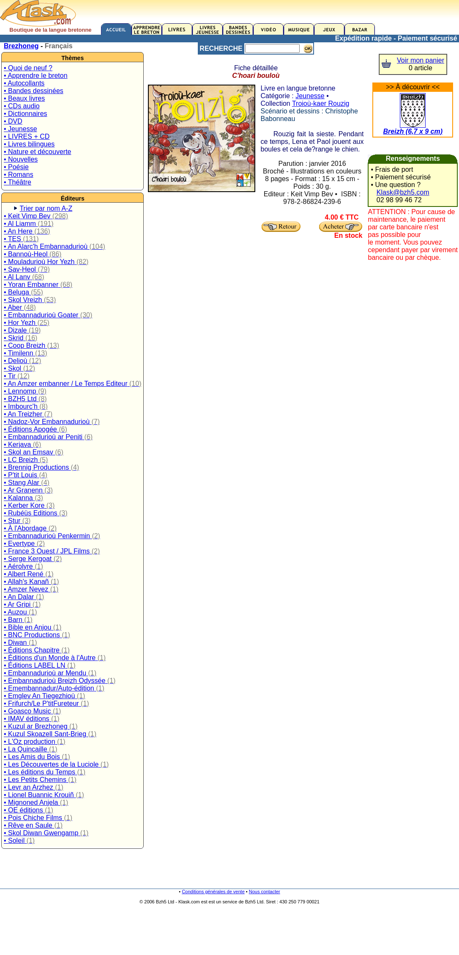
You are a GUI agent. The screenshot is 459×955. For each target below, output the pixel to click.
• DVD (13, 121)
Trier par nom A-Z (45, 208)
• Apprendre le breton (36, 75)
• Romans (18, 174)
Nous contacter (264, 891)
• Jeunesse (20, 128)
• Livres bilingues (29, 144)
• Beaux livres (24, 98)
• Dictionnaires (25, 113)
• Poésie (16, 167)
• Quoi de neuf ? (28, 68)
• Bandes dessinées (33, 90)
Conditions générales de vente (213, 891)
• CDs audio (22, 106)
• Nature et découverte (37, 151)
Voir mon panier (420, 60)
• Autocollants (24, 83)
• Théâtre (17, 182)
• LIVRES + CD (26, 136)
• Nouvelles (21, 159)
